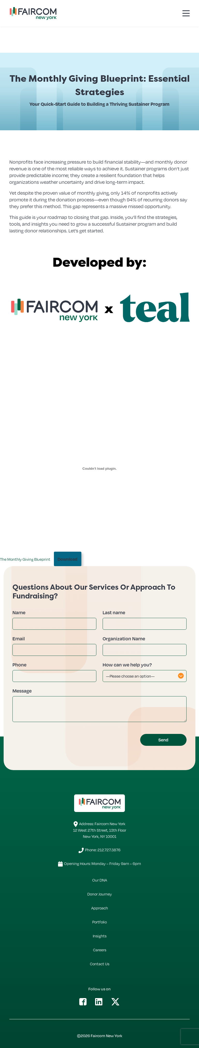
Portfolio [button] (99, 922)
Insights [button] (99, 935)
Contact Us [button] (99, 963)
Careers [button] (99, 949)
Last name (114, 612)
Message (22, 691)
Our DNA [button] (99, 880)
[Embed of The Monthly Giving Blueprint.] (99, 468)
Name (18, 612)
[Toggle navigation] (186, 13)
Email (18, 638)
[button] (83, 1001)
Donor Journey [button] (99, 894)
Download (67, 559)
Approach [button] (99, 908)
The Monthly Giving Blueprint (25, 559)
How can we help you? (127, 664)
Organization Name (124, 638)
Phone (19, 664)
